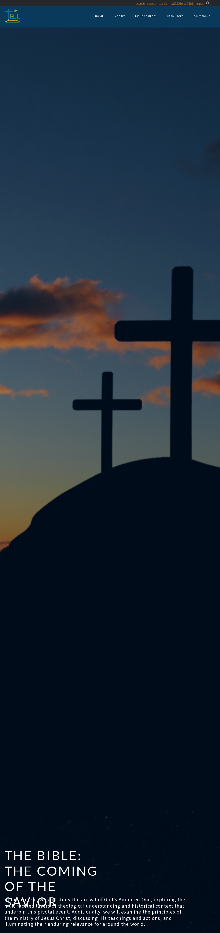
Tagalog (163, 3)
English (140, 3)
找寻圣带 (189, 3)
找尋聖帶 (176, 3)
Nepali (200, 3)
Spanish (151, 3)
